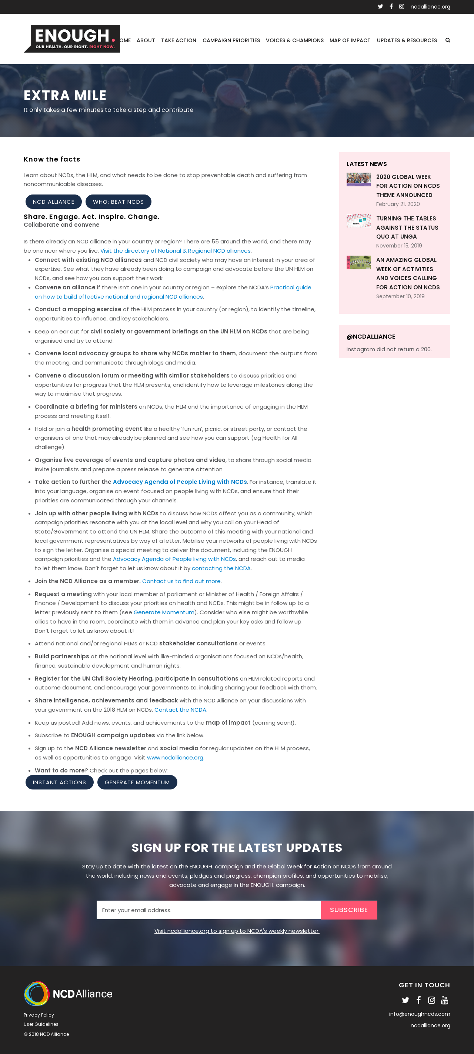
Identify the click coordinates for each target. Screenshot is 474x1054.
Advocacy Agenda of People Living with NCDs (180, 482)
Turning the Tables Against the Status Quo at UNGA (407, 228)
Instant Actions (59, 782)
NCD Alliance (53, 202)
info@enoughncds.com (419, 1014)
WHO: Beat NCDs (118, 202)
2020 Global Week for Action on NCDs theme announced (408, 186)
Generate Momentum (164, 612)
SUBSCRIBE (349, 909)
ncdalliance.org (430, 6)
